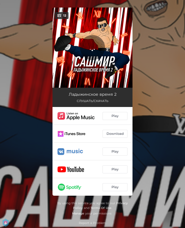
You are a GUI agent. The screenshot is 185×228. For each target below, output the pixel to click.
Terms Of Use (101, 208)
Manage (78, 213)
